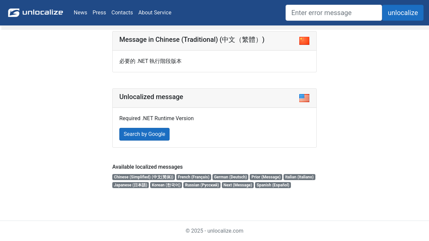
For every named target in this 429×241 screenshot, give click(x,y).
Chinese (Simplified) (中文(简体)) (143, 177)
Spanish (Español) (273, 185)
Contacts (122, 12)
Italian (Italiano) (299, 177)
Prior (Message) (266, 177)
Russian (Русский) (202, 185)
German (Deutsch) (230, 177)
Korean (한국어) (166, 185)
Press (99, 12)
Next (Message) (238, 185)
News (80, 12)
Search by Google (144, 134)
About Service (155, 12)
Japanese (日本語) (130, 185)
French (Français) (193, 177)
